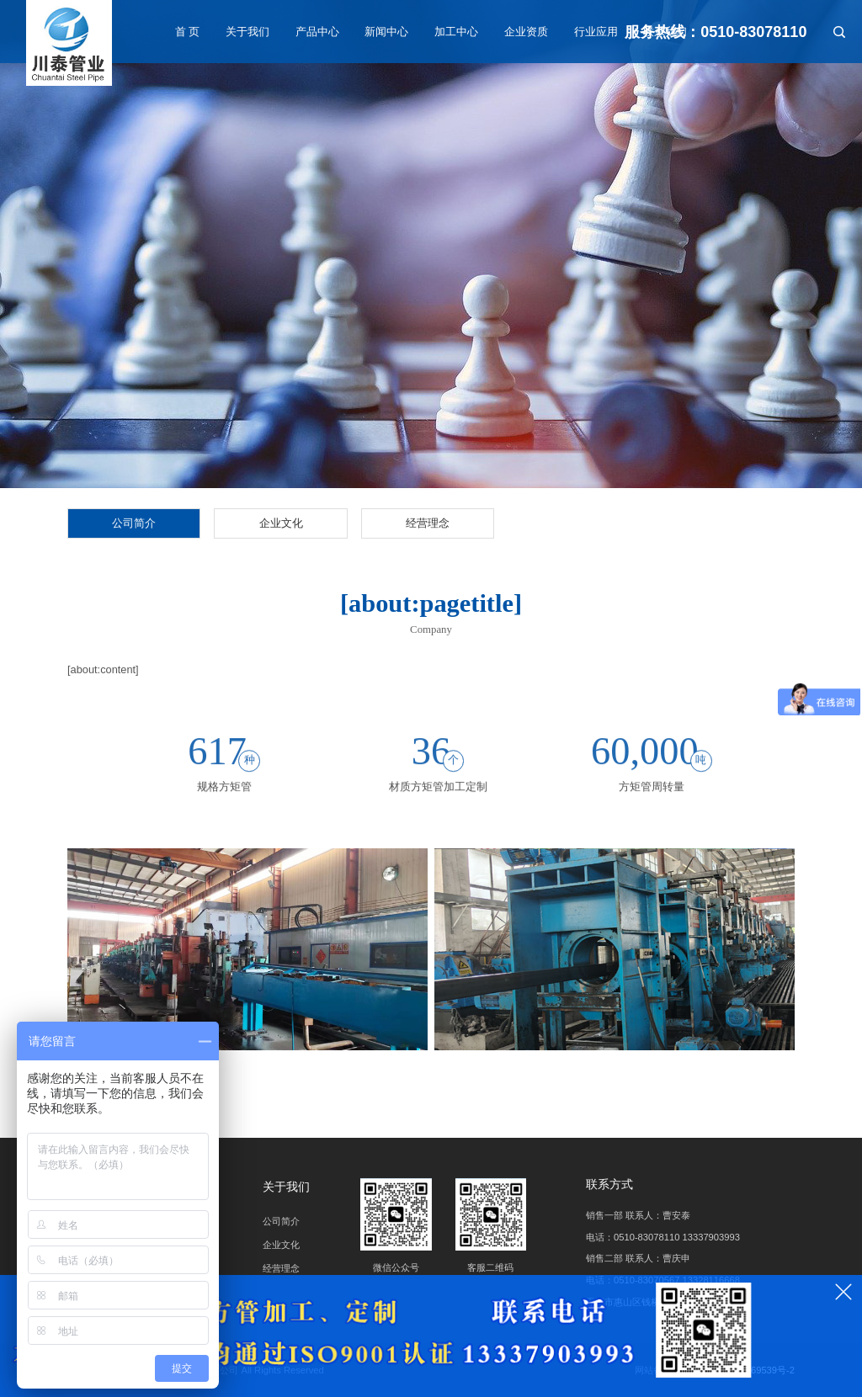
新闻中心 (386, 31)
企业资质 (526, 31)
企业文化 (281, 523)
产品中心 (317, 31)
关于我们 (247, 31)
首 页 (187, 31)
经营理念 (428, 523)
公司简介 (134, 523)
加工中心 (456, 31)
